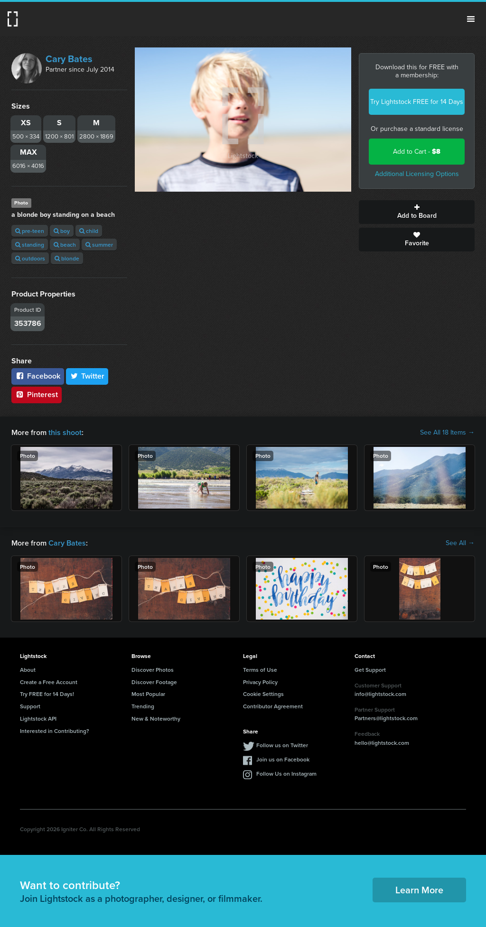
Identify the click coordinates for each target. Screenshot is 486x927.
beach (65, 245)
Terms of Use (260, 670)
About (28, 670)
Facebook (37, 376)
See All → (460, 543)
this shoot (65, 432)
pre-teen (29, 231)
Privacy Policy (260, 682)
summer (99, 245)
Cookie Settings (263, 694)
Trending (142, 706)
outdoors (30, 258)
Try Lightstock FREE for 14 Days (416, 102)
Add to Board (416, 212)
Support (30, 706)
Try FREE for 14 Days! (47, 694)
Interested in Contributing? (54, 731)
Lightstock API (38, 718)
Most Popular (148, 694)
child (88, 231)
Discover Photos (152, 670)
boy (62, 231)
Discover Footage (154, 682)
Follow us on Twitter (282, 745)
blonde (67, 258)
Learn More (419, 890)
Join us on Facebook (282, 759)
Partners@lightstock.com (386, 718)
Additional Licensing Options (417, 174)
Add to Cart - (416, 152)
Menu (470, 19)
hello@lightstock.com (382, 743)
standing (29, 245)
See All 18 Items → (447, 432)
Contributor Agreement (273, 706)
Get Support (370, 670)
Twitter (87, 376)
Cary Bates (69, 59)
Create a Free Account (48, 682)
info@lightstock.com (380, 694)
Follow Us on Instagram (286, 773)
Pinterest (36, 394)
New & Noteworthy (155, 718)
